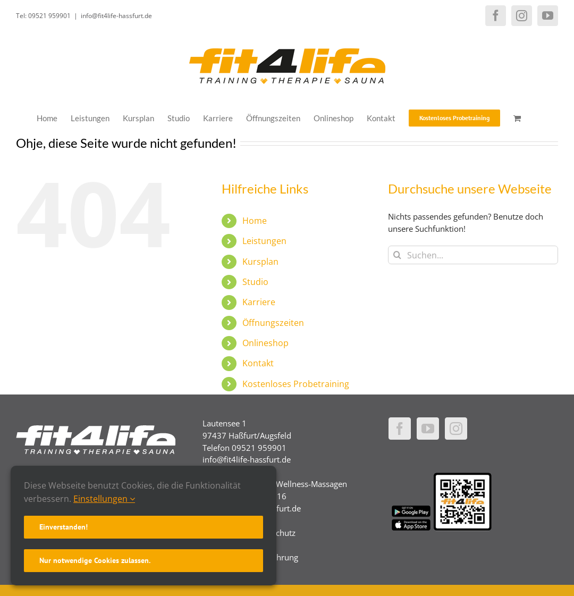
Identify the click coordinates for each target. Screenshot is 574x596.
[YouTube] (428, 428)
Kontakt (258, 363)
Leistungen (264, 241)
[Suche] (397, 255)
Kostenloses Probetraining (295, 384)
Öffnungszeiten (273, 323)
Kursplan (260, 261)
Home (254, 220)
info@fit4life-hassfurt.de (116, 15)
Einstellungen (104, 499)
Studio (255, 282)
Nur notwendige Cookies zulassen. (94, 560)
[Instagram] (456, 428)
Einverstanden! (63, 527)
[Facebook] (400, 428)
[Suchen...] (473, 255)
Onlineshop (265, 343)
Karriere (258, 302)
